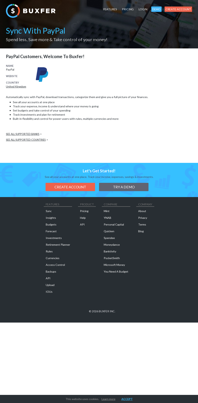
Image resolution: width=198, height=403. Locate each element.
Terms (142, 224)
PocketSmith (112, 258)
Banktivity (110, 251)
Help (83, 217)
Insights (51, 217)
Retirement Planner (58, 244)
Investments (54, 238)
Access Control (55, 264)
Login (143, 9)
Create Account (178, 9)
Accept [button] (127, 399)
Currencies (52, 258)
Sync (49, 211)
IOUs (49, 291)
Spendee (109, 238)
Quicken (109, 231)
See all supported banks (22, 134)
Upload (50, 285)
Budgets (51, 224)
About (142, 211)
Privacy (142, 217)
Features (110, 9)
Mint (106, 211)
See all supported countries (26, 139)
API (48, 278)
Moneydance (112, 244)
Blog (141, 231)
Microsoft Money (114, 264)
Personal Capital (114, 224)
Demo (156, 9)
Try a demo (124, 187)
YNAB (107, 217)
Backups (51, 271)
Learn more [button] (108, 399)
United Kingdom (16, 86)
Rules (49, 251)
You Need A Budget (116, 271)
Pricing (128, 9)
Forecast (51, 231)
